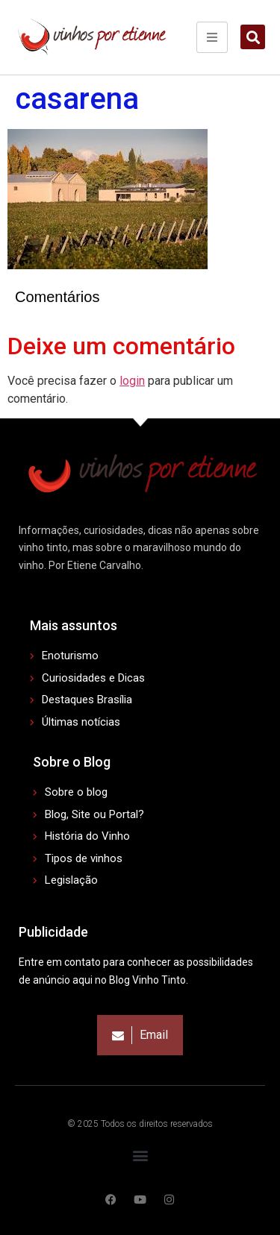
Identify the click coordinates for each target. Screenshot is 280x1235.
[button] (252, 37)
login (132, 381)
